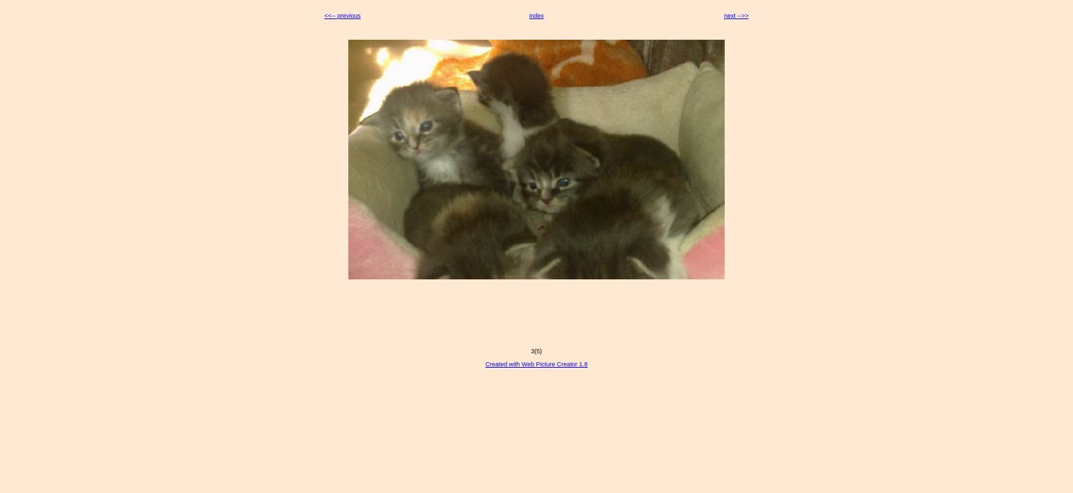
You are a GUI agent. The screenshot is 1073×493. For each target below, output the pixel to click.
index (536, 15)
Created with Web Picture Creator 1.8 (536, 364)
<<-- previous (342, 15)
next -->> (736, 15)
